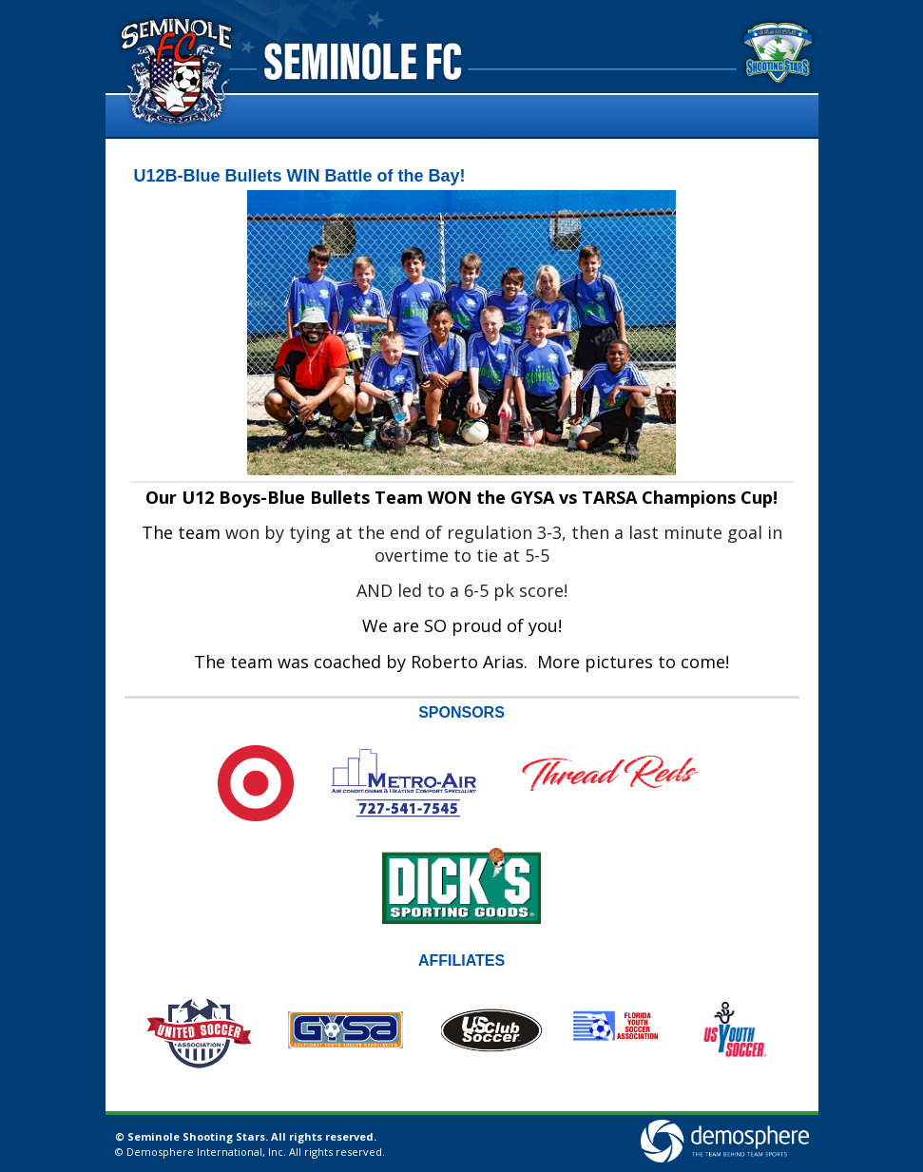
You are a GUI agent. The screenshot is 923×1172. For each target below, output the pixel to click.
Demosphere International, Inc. (206, 1151)
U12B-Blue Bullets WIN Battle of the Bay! (300, 175)
